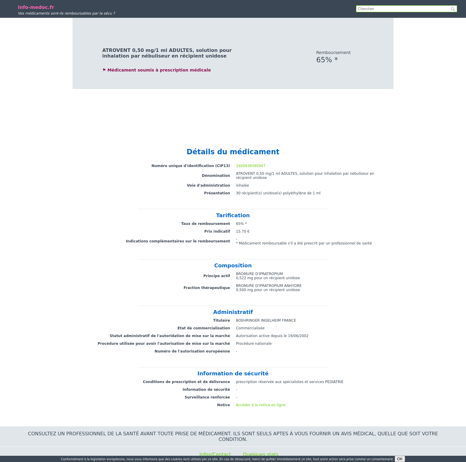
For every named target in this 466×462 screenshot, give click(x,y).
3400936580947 (250, 166)
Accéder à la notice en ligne (261, 405)
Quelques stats (260, 454)
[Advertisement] (233, 115)
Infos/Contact (215, 454)
